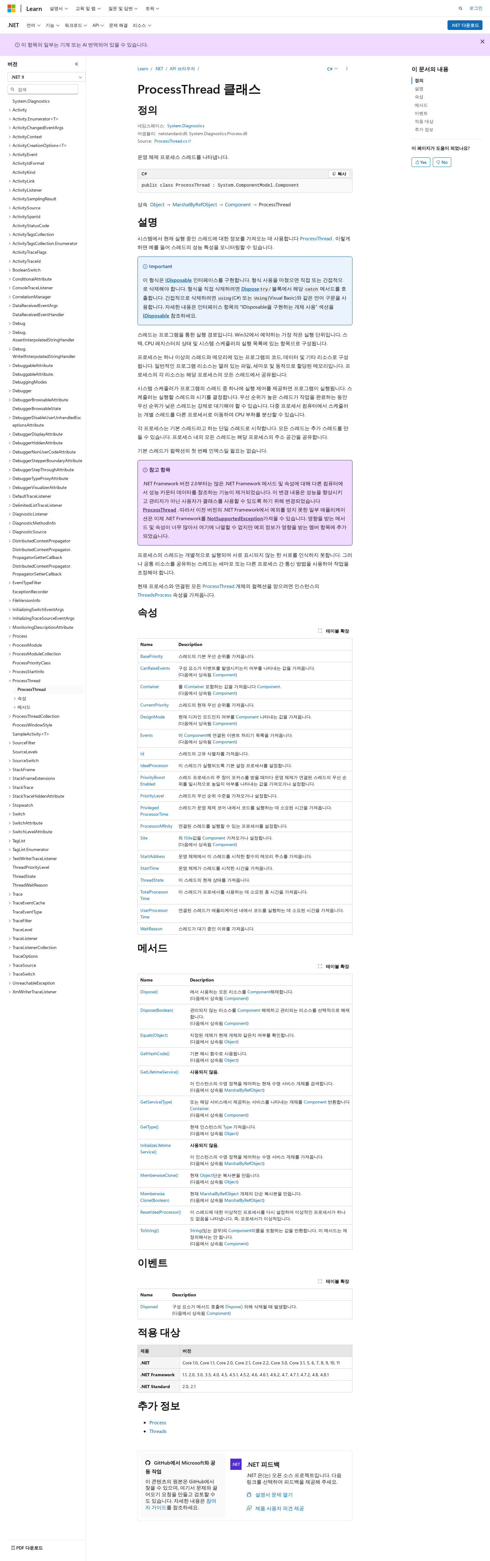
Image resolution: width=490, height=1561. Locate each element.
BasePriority (151, 656)
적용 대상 (424, 121)
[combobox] (47, 77)
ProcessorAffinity (156, 826)
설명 (419, 88)
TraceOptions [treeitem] (25, 956)
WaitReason (151, 929)
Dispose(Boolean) (156, 1010)
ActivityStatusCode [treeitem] (30, 225)
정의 (419, 80)
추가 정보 (424, 129)
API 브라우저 (182, 68)
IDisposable (178, 279)
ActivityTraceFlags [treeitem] (29, 252)
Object (157, 204)
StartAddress (152, 856)
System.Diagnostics (185, 126)
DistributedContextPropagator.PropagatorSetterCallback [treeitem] (41, 570)
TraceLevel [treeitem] (22, 929)
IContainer (194, 686)
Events (146, 735)
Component (238, 204)
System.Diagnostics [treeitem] (31, 101)
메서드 (421, 105)
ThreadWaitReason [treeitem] (30, 885)
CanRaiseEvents (155, 668)
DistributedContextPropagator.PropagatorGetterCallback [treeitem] (41, 553)
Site (144, 838)
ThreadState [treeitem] (24, 876)
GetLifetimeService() (159, 1072)
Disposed (149, 1306)
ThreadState (151, 880)
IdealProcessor (154, 765)
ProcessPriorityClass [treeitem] (31, 663)
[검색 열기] (460, 8)
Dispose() (149, 992)
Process (163, 594)
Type (227, 1127)
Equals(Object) (154, 1035)
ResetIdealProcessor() (160, 1212)
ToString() (149, 1230)
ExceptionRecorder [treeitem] (30, 592)
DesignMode (152, 717)
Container (149, 686)
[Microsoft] (12, 8)
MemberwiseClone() (159, 1175)
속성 (419, 97)
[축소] (76, 64)
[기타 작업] (347, 69)
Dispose (250, 288)
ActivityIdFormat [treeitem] (28, 163)
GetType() (149, 1127)
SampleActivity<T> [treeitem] (30, 734)
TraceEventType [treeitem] (27, 912)
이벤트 (421, 113)
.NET (159, 68)
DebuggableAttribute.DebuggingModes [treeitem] (33, 378)
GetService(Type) (156, 1102)
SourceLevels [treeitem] (25, 752)
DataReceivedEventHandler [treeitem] (38, 314)
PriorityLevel (152, 796)
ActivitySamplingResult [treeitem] (34, 199)
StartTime (149, 868)
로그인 (475, 8)
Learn (143, 68)
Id (142, 753)
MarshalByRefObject (194, 204)
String (196, 1230)
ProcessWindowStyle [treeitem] (32, 725)
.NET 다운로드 (465, 25)
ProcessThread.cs (170, 141)
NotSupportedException (235, 518)
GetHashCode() (154, 1053)
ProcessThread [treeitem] (32, 689)
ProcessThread (316, 238)
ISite (188, 838)
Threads (146, 594)
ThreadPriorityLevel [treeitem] (30, 867)
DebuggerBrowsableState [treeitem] (36, 408)
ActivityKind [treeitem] (23, 172)
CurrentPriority (154, 705)
